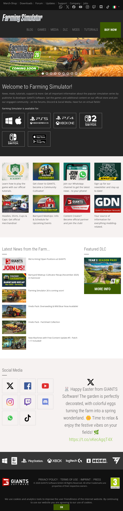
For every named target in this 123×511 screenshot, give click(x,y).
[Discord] (101, 7)
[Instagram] (88, 7)
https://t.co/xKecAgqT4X (90, 439)
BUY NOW (110, 30)
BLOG (30, 29)
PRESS (97, 479)
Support (62, 3)
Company (75, 3)
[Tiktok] (108, 7)
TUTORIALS (91, 29)
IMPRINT (86, 479)
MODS (76, 29)
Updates (50, 3)
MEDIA (54, 29)
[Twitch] (94, 7)
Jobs (85, 3)
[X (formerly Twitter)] (67, 7)
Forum (39, 3)
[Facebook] (74, 7)
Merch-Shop (10, 3)
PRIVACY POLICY (48, 479)
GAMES (41, 29)
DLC (65, 29)
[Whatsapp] (61, 7)
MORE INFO (102, 289)
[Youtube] (81, 7)
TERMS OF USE (69, 479)
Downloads (26, 3)
